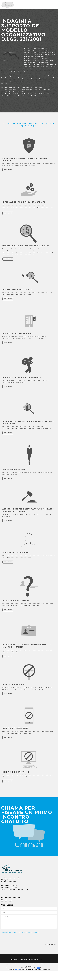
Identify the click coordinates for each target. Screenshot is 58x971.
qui (38, 967)
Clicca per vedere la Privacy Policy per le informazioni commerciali (20, 932)
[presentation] (13, 938)
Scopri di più (7, 169)
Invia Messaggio (50, 944)
